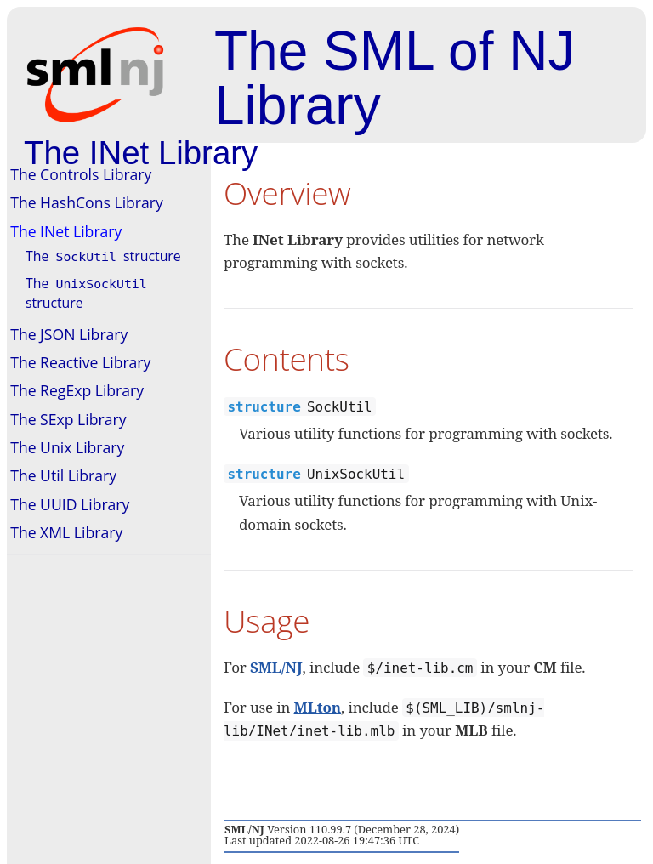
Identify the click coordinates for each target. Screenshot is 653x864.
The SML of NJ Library (394, 78)
